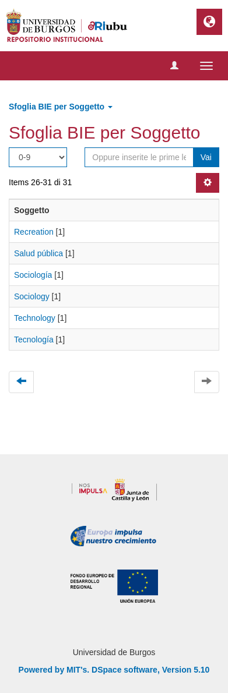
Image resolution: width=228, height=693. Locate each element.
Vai (206, 157)
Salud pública (38, 253)
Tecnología (34, 339)
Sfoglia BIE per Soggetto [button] (61, 106)
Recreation (34, 231)
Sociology (32, 296)
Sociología (33, 275)
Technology (34, 318)
